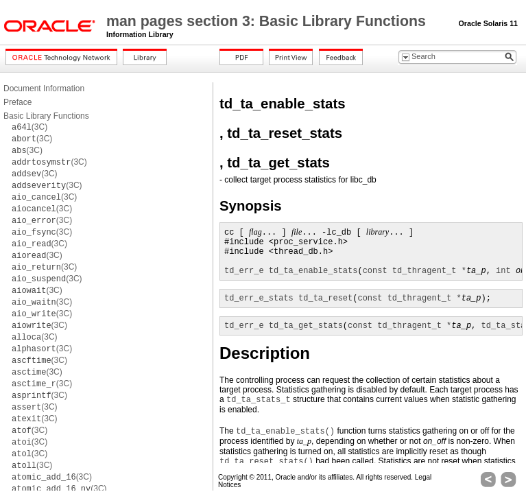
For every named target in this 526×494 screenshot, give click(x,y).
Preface (17, 102)
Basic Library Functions (46, 116)
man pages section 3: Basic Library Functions (268, 21)
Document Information (43, 88)
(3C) (29, 127)
